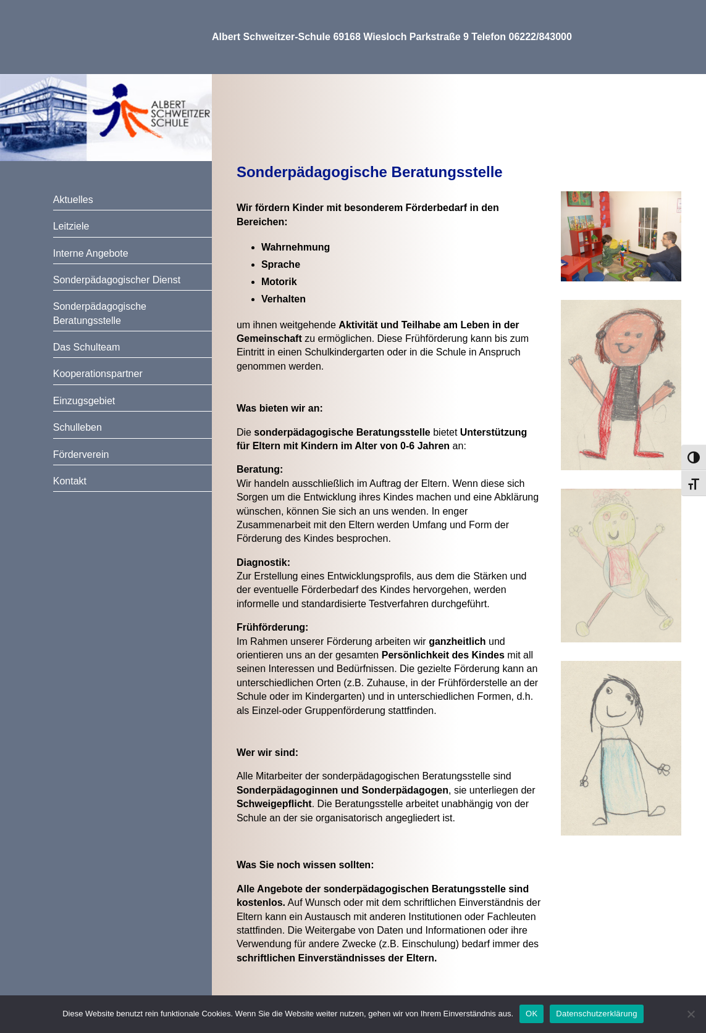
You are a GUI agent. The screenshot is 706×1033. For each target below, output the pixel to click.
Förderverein (81, 454)
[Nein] (690, 1014)
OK (531, 1013)
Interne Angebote (90, 253)
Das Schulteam (86, 347)
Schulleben (77, 427)
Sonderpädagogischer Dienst (116, 280)
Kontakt (69, 481)
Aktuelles (73, 199)
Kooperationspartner (98, 373)
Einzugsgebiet (84, 401)
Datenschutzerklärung (596, 1013)
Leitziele (71, 226)
